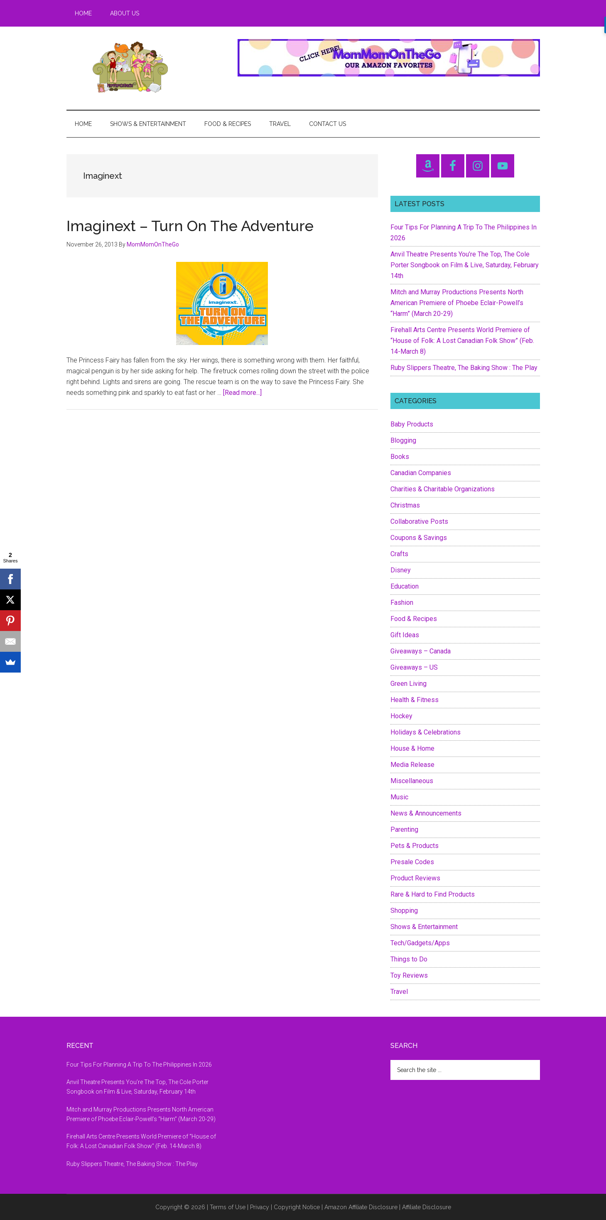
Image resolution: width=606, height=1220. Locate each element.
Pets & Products (414, 846)
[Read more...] (242, 393)
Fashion (401, 602)
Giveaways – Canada (420, 651)
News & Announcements (425, 813)
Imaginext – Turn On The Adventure (190, 225)
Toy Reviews (409, 975)
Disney (400, 570)
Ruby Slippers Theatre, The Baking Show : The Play (463, 368)
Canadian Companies (420, 473)
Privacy (259, 1207)
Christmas (405, 505)
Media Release (412, 765)
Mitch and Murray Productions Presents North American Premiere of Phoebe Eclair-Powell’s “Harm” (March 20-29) (456, 303)
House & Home (412, 748)
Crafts (399, 554)
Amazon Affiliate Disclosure (360, 1207)
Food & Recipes (413, 619)
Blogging (403, 440)
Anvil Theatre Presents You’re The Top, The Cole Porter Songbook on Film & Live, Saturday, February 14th (464, 265)
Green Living (408, 684)
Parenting (404, 829)
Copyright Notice (297, 1207)
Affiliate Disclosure (426, 1207)
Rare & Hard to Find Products (432, 894)
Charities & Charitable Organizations (442, 489)
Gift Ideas (404, 635)
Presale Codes (412, 862)
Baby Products (411, 424)
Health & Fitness (414, 700)
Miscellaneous (411, 781)
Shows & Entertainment (424, 927)
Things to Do (408, 959)
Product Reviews (415, 878)
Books (399, 457)
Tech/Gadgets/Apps (420, 943)
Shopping (404, 910)
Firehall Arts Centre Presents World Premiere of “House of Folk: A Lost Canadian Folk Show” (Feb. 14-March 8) (462, 340)
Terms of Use (227, 1207)
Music (399, 797)
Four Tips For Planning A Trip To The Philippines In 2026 (139, 1064)
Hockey (401, 716)
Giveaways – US (414, 667)
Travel (399, 992)
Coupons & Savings (418, 538)
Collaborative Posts (419, 521)
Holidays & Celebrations (425, 732)
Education (404, 586)
